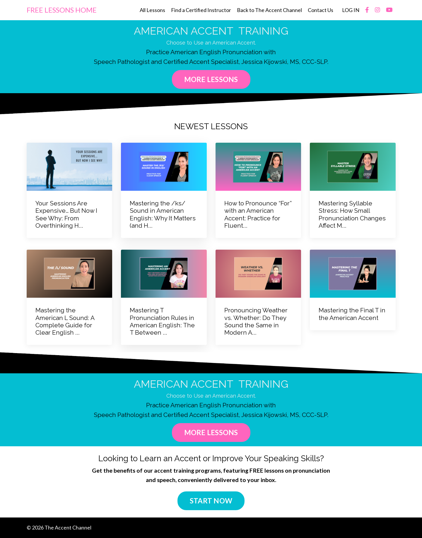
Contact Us (320, 10)
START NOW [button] (211, 501)
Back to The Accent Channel (269, 10)
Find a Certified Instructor (201, 10)
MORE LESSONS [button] (211, 79)
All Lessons (152, 10)
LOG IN (350, 10)
